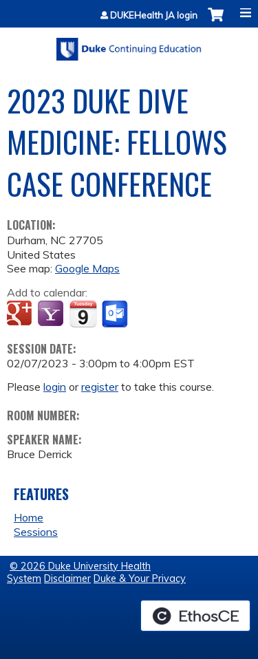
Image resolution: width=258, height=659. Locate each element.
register (99, 386)
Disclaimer (67, 578)
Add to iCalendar (83, 313)
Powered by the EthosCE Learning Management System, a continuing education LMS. (195, 615)
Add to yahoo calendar (52, 314)
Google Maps (87, 268)
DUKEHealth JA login (153, 15)
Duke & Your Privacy (140, 578)
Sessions (36, 532)
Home (28, 517)
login (54, 386)
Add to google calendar (21, 314)
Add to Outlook (116, 314)
